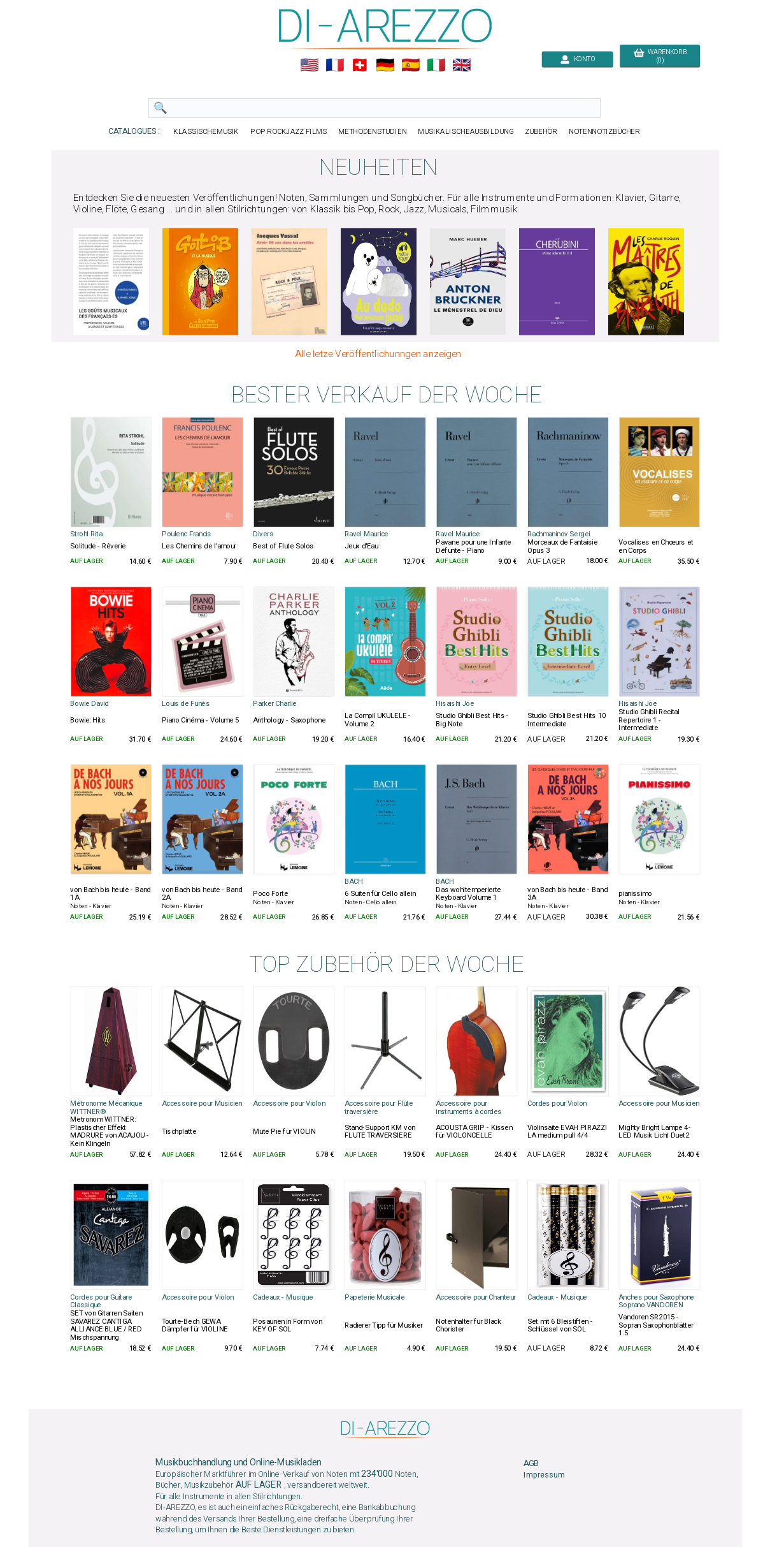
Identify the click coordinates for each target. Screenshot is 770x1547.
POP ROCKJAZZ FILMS (288, 131)
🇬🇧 (461, 65)
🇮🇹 (436, 65)
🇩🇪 (385, 65)
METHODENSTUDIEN (372, 131)
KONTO (577, 59)
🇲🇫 (334, 65)
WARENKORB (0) (659, 56)
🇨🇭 (359, 65)
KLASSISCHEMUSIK (206, 131)
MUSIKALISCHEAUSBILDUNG (465, 131)
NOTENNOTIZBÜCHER (604, 131)
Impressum (544, 1475)
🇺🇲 (308, 65)
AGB (531, 1464)
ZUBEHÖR (540, 131)
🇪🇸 (410, 65)
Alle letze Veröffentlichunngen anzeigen (377, 354)
